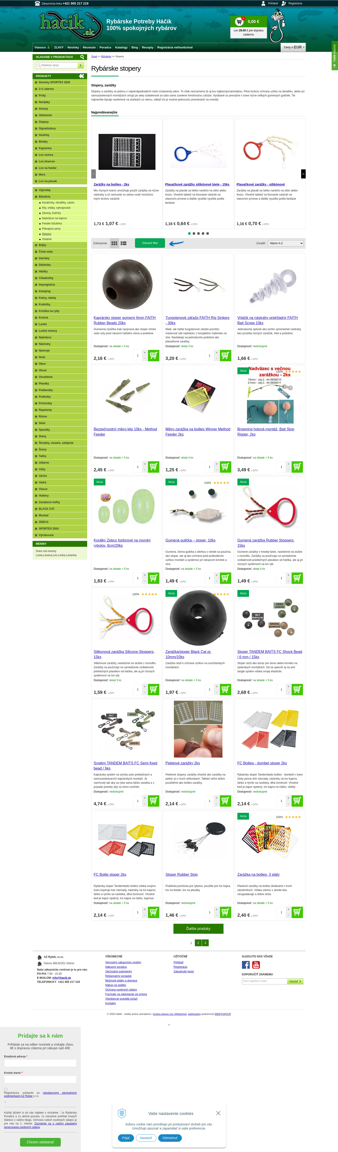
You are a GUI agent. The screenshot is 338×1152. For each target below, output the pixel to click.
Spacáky (44, 429)
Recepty (147, 47)
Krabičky (45, 304)
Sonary (43, 108)
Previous (93, 173)
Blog (135, 47)
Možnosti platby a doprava (121, 980)
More (42, 174)
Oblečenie (45, 115)
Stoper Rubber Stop (181, 874)
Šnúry (43, 449)
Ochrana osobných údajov (121, 989)
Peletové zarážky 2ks (182, 763)
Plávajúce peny (51, 228)
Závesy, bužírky (51, 213)
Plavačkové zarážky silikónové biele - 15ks (197, 184)
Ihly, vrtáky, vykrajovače (56, 207)
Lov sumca (46, 154)
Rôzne (43, 416)
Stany (42, 436)
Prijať (126, 1138)
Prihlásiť (273, 3)
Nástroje (44, 350)
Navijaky (44, 102)
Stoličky (44, 135)
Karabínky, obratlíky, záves (58, 202)
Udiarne (44, 462)
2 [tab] (194, 233)
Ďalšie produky (198, 929)
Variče (43, 475)
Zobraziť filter (150, 243)
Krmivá (43, 317)
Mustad (43, 515)
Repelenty (45, 410)
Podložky (45, 396)
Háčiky (43, 271)
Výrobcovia (46, 535)
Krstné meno (12, 1072)
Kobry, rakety (47, 297)
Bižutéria (45, 196)
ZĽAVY (59, 47)
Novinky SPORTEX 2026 (54, 82)
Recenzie (89, 47)
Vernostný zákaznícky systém (123, 962)
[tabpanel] (127, 174)
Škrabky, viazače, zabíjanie (56, 442)
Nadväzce (45, 337)
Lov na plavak (48, 181)
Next (303, 173)
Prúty (42, 95)
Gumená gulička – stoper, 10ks (190, 540)
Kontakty (110, 1003)
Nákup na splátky (115, 985)
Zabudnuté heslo (184, 971)
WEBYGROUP (223, 1014)
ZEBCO (43, 522)
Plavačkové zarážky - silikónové (261, 184)
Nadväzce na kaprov (54, 218)
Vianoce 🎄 (42, 47)
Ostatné (47, 239)
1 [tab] (189, 233)
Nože (42, 357)
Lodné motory (48, 330)
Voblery (44, 495)
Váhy (42, 469)
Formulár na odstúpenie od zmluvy (126, 994)
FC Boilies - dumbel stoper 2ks (262, 763)
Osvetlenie (46, 377)
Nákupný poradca (116, 967)
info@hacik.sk (62, 977)
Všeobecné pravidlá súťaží (121, 998)
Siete (42, 423)
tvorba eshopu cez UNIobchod (170, 1014)
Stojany (44, 121)
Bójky (42, 245)
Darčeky (44, 258)
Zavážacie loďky (49, 502)
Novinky (73, 47)
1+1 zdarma (46, 88)
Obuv (42, 363)
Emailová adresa (15, 1056)
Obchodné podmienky (118, 971)
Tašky (42, 456)
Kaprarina (45, 148)
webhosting (194, 1014)
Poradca (105, 47)
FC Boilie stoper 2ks (110, 874)
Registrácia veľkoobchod (175, 47)
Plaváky (44, 383)
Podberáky (46, 390)
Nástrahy (45, 344)
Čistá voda (46, 251)
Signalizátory (47, 128)
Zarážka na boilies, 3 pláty (258, 874)
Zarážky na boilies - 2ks (111, 184)
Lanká (43, 324)
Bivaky (43, 141)
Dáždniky (45, 264)
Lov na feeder (48, 168)
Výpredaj (45, 190)
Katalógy (121, 47)
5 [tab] (207, 233)
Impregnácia (47, 284)
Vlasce (43, 489)
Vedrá (42, 482)
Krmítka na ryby (49, 311)
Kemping (45, 291)
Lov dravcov (47, 161)
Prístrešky (45, 403)
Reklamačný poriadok (118, 976)
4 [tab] (203, 233)
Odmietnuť (170, 1138)
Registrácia (295, 3)
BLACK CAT (47, 508)
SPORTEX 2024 (49, 528)
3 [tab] (198, 233)
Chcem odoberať (40, 1142)
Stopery (46, 234)
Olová (42, 370)
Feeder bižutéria (52, 223)
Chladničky (46, 278)
